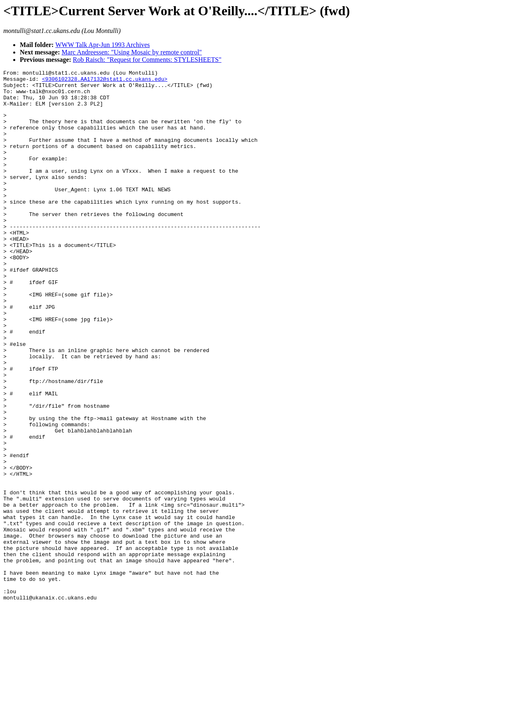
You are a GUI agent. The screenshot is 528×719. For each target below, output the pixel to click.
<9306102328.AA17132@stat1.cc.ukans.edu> (104, 81)
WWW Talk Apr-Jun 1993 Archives (102, 44)
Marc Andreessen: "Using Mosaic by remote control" (131, 52)
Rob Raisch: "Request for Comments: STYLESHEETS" (147, 59)
